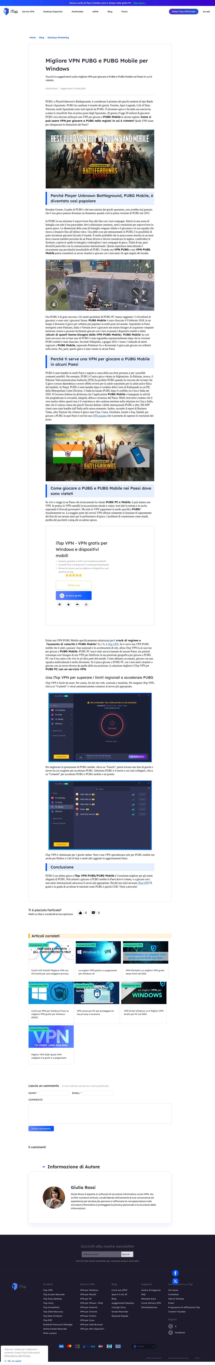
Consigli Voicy (119, 1310)
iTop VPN (113, 644)
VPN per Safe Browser (91, 1328)
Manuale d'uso (148, 1302)
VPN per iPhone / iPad (91, 1306)
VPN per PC (86, 1302)
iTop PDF (47, 1323)
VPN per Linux (87, 1323)
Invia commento (41, 1131)
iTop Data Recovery (53, 1315)
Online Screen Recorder (55, 1332)
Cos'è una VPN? (119, 1293)
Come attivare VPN (151, 1306)
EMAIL (76, 1096)
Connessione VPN (38, 945)
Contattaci (173, 1298)
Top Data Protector (52, 1319)
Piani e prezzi (50, 1336)
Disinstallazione (149, 1310)
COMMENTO (35, 1102)
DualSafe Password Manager (58, 1328)
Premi (171, 1306)
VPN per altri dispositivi (92, 1332)
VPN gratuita (99, 415)
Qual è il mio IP (119, 1298)
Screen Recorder (120, 1315)
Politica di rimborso (153, 1361)
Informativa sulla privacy (178, 1361)
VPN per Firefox (88, 1319)
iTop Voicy (48, 1306)
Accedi (206, 11)
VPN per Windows (89, 1293)
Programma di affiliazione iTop (184, 1310)
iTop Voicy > (139, 3)
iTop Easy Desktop (52, 1302)
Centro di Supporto (151, 1293)
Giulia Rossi (52, 88)
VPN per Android (88, 1310)
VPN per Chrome (88, 1315)
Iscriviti (125, 1257)
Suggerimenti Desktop (123, 1306)
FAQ (143, 1298)
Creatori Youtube (176, 1315)
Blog (41, 37)
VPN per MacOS (88, 1298)
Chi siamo (173, 1293)
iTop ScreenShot (51, 1310)
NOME (32, 1096)
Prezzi (124, 11)
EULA (197, 1361)
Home (33, 37)
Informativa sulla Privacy (17, 1355)
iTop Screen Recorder (54, 1298)
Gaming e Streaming (58, 37)
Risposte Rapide (120, 1319)
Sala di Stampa (176, 1302)
